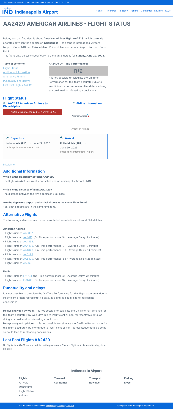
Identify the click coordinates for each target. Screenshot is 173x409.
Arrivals (23, 382)
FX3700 (27, 280)
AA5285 (28, 254)
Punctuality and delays (16, 80)
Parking (134, 10)
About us (70, 405)
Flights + (100, 10)
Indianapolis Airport (36, 12)
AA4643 (28, 250)
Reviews (158, 10)
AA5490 (28, 258)
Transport (123, 10)
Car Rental (146, 10)
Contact (61, 405)
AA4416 (27, 237)
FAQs (167, 10)
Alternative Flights (14, 76)
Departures (25, 386)
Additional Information (16, 72)
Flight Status (10, 68)
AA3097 (28, 233)
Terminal (111, 10)
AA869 (27, 262)
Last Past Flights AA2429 (18, 85)
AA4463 (28, 241)
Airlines (23, 395)
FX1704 (27, 275)
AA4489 (28, 245)
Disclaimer (51, 405)
